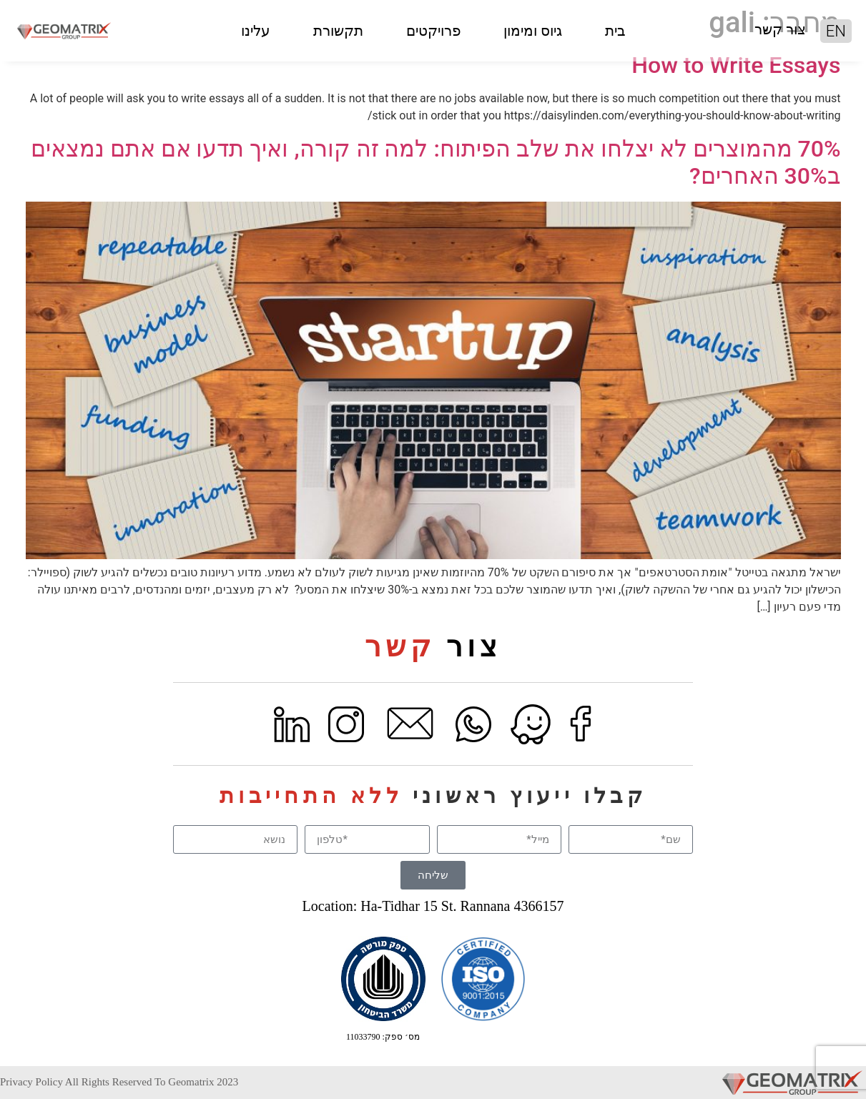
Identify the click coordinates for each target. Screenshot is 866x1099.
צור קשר (780, 29)
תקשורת (338, 31)
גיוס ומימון (532, 31)
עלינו (255, 31)
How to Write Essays (735, 65)
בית (615, 31)
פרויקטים (433, 31)
